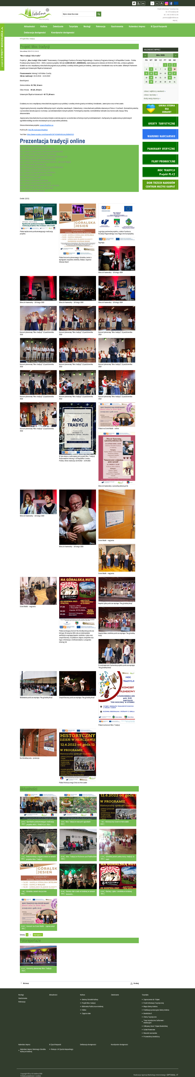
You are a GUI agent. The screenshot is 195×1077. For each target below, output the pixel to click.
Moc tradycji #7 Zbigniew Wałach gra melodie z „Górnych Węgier (45, 162)
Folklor (84, 1010)
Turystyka (73, 26)
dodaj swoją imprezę (152, 98)
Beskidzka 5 (148, 1013)
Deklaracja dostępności (35, 32)
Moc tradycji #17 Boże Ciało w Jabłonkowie (36, 188)
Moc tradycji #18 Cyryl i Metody (32, 190)
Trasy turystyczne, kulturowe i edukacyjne (154, 1021)
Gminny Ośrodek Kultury (90, 999)
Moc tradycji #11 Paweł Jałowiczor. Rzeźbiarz (37, 172)
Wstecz (26, 983)
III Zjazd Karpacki (159, 26)
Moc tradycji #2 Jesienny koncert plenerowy (37, 149)
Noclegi (87, 26)
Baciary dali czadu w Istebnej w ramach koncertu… (80, 892)
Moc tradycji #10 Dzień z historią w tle (35, 169)
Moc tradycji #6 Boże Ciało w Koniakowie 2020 (37, 159)
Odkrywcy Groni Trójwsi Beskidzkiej (156, 1026)
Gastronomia (117, 26)
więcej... (175, 20)
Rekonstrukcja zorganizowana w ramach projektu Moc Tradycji (41, 858)
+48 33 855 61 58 (172, 14)
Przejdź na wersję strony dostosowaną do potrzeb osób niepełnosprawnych (139, 3)
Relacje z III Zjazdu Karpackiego (62, 1049)
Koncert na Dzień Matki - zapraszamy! (40, 926)
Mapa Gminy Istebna (150, 1006)
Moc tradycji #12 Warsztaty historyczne (36, 175)
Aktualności (29, 26)
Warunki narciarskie (150, 1033)
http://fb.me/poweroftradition (38, 129)
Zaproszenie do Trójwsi (152, 999)
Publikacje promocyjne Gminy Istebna (156, 1010)
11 (146, 73)
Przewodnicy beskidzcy (152, 1036)
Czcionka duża (161, 3)
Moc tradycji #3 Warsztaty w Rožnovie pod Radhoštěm (41, 151)
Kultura (43, 26)
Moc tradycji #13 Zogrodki (30, 177)
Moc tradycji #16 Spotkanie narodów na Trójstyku (39, 185)
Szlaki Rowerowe (149, 1029)
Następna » (38, 934)
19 (151, 77)
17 (174, 73)
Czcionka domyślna (152, 3)
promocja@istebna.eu (170, 17)
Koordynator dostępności (62, 32)
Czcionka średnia (157, 3)
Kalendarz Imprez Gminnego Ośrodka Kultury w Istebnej (33, 1050)
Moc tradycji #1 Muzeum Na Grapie (33, 146)
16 (170, 73)
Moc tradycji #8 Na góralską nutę (33, 164)
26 (151, 82)
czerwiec (175, 55)
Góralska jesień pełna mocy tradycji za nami (120, 858)
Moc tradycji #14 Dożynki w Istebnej (34, 180)
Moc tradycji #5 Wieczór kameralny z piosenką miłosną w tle (43, 156)
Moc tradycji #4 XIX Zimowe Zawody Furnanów (38, 154)
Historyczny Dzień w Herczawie (117, 821)
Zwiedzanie (58, 26)
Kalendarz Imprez (137, 26)
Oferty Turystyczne (150, 1017)
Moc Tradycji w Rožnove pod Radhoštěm (81, 856)
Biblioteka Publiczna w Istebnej (92, 1006)
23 (170, 77)
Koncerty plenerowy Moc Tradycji (38, 968)
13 (156, 73)
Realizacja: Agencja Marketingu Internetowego (150, 1075)
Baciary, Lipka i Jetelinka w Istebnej (119, 891)
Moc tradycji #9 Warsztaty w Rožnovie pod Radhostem (41, 167)
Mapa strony (143, 3)
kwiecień (145, 55)
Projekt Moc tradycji (89, 1003)
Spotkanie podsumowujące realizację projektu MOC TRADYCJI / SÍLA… (40, 823)
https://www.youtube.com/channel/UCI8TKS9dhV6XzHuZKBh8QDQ (50, 134)
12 (151, 73)
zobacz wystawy (151, 95)
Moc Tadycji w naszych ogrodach (78, 821)
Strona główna (134, 3)
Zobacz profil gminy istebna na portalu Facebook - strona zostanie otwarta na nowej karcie (170, 3)
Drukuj (136, 983)
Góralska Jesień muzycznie (36, 891)
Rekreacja (100, 26)
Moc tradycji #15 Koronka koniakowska (35, 182)
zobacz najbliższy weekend (155, 91)
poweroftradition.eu (46, 125)
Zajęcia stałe (86, 1013)
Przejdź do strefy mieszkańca (2, 47)
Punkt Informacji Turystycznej (154, 1003)
